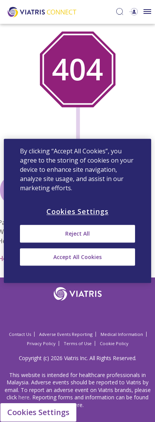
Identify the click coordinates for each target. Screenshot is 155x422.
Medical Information (122, 334)
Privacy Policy (41, 343)
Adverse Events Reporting (65, 334)
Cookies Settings (38, 412)
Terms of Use (78, 343)
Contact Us (20, 334)
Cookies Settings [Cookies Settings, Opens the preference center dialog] (77, 211)
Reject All (77, 234)
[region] (77, 211)
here (24, 397)
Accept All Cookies (77, 257)
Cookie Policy (114, 343)
